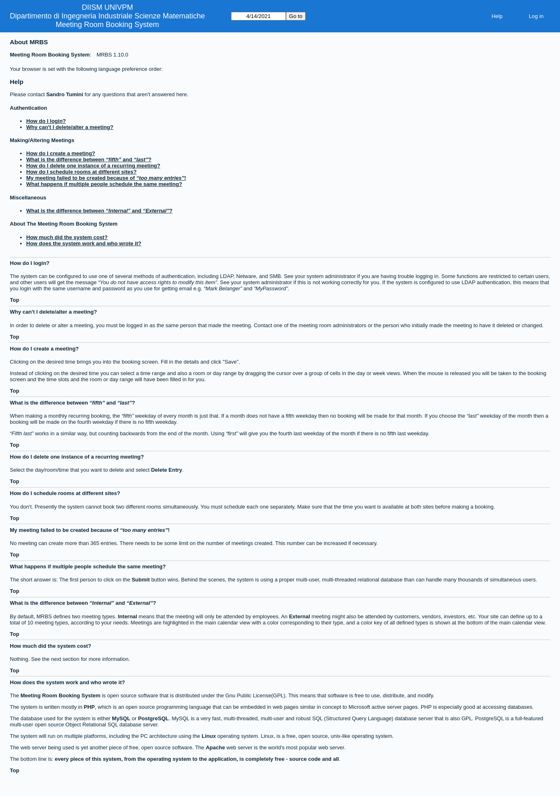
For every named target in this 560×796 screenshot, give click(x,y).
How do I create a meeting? (60, 153)
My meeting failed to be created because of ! (106, 178)
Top (14, 300)
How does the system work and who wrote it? (83, 243)
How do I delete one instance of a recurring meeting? (93, 166)
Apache (215, 747)
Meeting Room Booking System (107, 24)
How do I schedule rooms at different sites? (81, 172)
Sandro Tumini (64, 94)
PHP (89, 707)
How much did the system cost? (67, 237)
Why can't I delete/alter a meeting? (69, 127)
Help (497, 16)
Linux (209, 736)
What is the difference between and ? (89, 159)
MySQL (121, 718)
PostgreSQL (153, 718)
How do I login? (46, 121)
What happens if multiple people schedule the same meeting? (104, 184)
